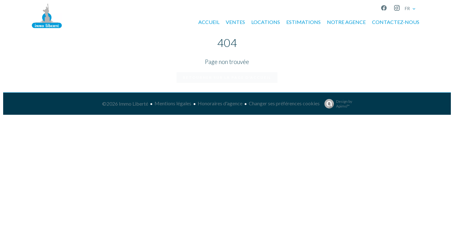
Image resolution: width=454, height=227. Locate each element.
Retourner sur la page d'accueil (227, 77)
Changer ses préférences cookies (284, 103)
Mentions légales (172, 103)
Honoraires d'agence (220, 103)
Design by (336, 103)
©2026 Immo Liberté (125, 104)
